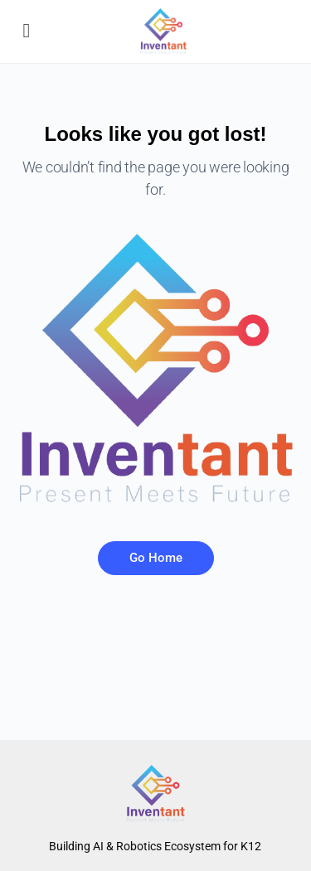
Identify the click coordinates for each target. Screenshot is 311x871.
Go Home (155, 557)
